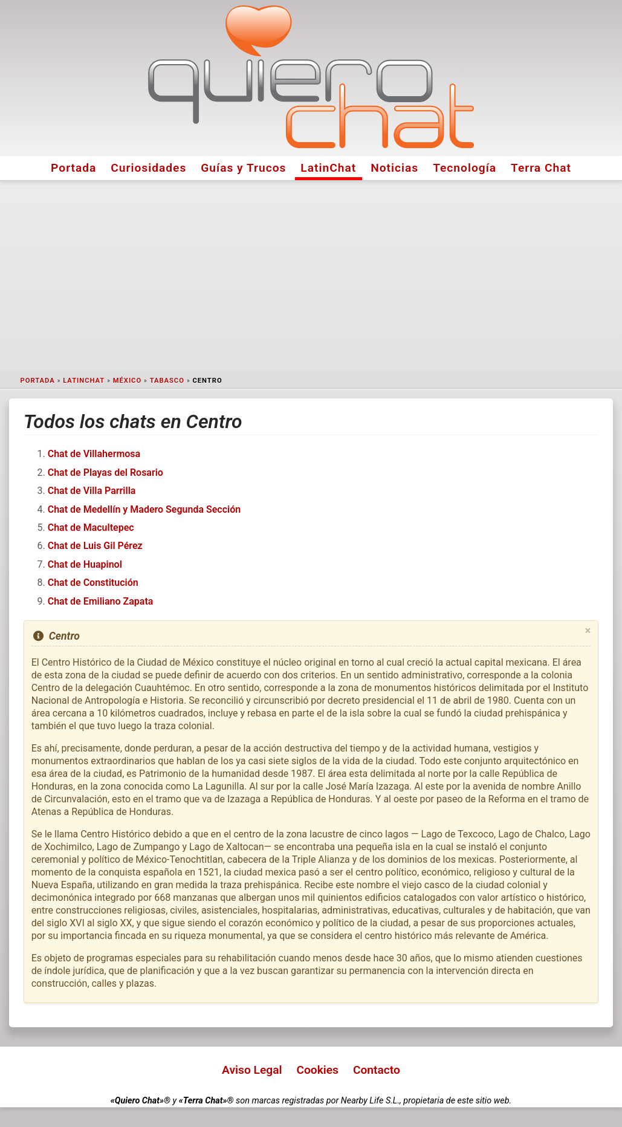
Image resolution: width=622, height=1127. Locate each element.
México (127, 381)
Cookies (317, 1070)
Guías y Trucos (243, 168)
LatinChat (328, 168)
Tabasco (167, 381)
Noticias (394, 168)
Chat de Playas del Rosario (105, 472)
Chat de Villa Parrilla (92, 490)
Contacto (376, 1070)
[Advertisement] (311, 275)
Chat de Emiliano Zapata (101, 601)
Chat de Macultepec (91, 527)
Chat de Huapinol (85, 564)
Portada (73, 168)
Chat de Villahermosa (94, 454)
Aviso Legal (252, 1070)
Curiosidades (148, 168)
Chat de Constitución (93, 582)
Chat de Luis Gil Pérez (95, 545)
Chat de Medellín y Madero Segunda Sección (144, 509)
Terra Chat (541, 168)
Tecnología (464, 168)
